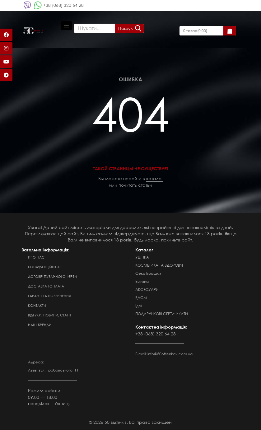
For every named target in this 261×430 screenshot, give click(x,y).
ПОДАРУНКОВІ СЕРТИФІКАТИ (161, 313)
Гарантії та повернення (49, 295)
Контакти (37, 305)
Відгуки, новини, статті (49, 315)
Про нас (36, 257)
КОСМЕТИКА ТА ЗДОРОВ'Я (159, 265)
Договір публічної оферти (52, 276)
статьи (145, 185)
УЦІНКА (142, 257)
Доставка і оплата (46, 286)
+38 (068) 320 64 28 (63, 5)
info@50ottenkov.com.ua (170, 354)
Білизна (142, 281)
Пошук (125, 28)
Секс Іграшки (148, 273)
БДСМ (141, 297)
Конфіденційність (45, 266)
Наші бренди (39, 324)
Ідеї (138, 305)
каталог (154, 178)
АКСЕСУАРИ (147, 289)
